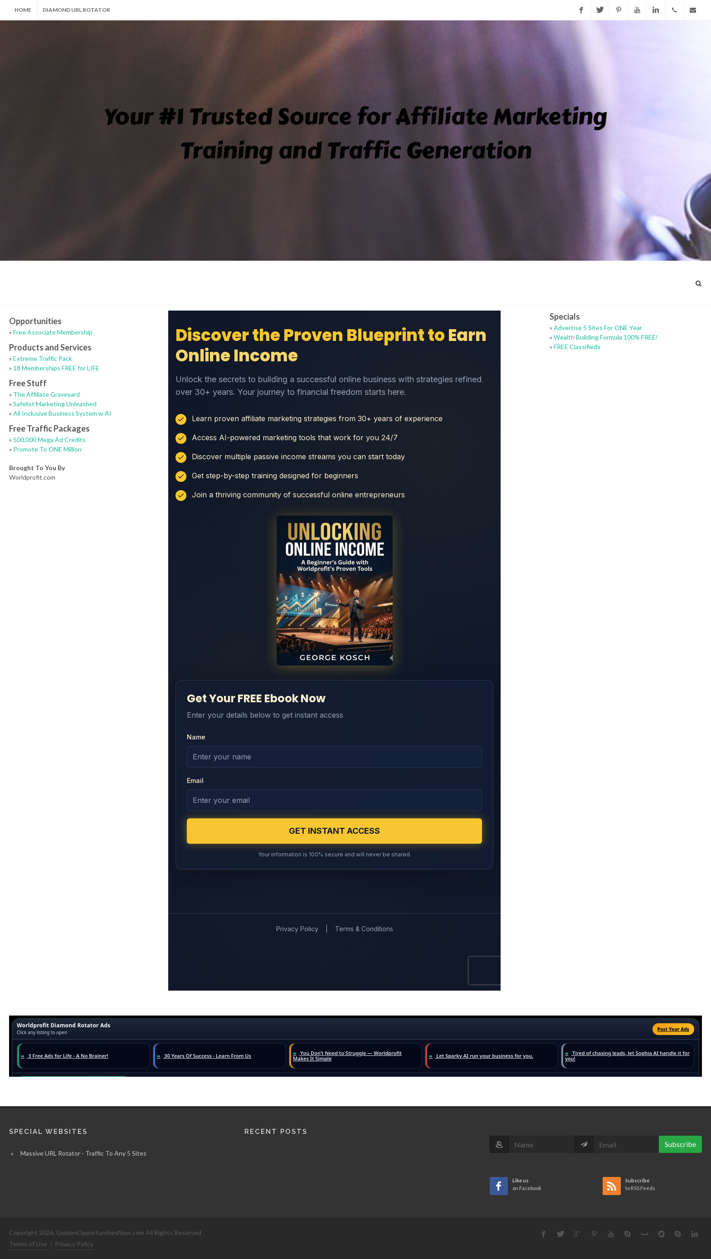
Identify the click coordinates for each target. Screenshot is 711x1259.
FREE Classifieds (577, 346)
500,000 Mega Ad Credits (49, 439)
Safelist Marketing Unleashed (55, 404)
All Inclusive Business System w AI (62, 413)
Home (23, 9)
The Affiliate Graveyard (46, 394)
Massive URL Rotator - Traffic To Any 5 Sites (83, 1153)
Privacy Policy (74, 1244)
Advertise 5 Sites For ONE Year (598, 327)
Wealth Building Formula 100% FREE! (606, 337)
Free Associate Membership (53, 332)
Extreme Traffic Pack (42, 358)
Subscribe (680, 1144)
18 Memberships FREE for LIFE (56, 368)
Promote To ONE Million (47, 449)
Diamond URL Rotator (76, 9)
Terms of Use (28, 1244)
